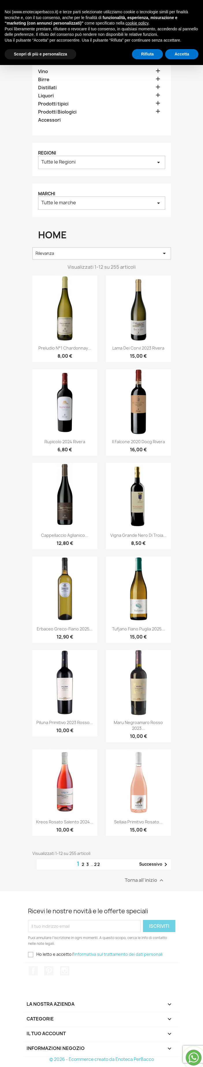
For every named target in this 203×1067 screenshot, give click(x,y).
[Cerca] (58, 26)
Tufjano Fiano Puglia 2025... (138, 629)
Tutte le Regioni (101, 162)
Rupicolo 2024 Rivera (64, 441)
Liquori (46, 96)
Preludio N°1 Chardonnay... (64, 348)
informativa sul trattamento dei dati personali (118, 954)
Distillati (47, 88)
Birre (43, 80)
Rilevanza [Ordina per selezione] (102, 253)
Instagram (64, 970)
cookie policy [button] (137, 1025)
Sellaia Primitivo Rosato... (138, 822)
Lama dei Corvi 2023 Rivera (138, 348)
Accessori (49, 120)
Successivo (154, 864)
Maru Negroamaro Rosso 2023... (138, 725)
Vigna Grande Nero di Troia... (138, 535)
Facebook (33, 970)
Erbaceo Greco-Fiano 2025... (65, 629)
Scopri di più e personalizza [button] (40, 1055)
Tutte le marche (101, 203)
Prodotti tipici (53, 104)
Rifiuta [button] (147, 1055)
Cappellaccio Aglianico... (64, 535)
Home (48, 59)
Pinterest (48, 970)
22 (97, 864)
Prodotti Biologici (57, 112)
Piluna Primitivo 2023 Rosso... (64, 722)
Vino (43, 71)
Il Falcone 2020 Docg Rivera (138, 441)
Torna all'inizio (145, 880)
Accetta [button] (181, 1055)
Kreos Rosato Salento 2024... (64, 822)
